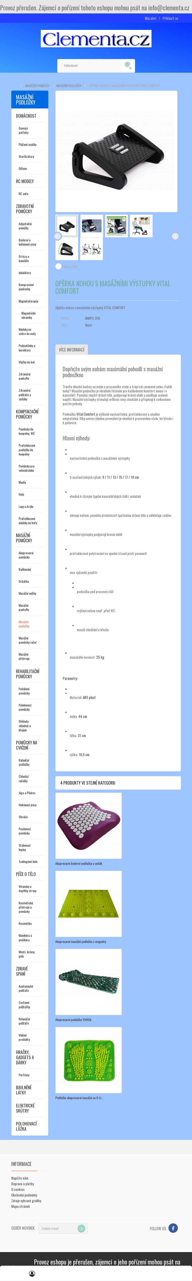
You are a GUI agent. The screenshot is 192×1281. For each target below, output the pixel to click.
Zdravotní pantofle (24, 376)
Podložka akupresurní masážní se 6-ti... (79, 1097)
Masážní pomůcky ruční (27, 640)
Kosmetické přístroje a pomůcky (26, 907)
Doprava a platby (22, 1183)
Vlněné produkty (24, 1037)
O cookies (18, 1189)
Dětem (23, 168)
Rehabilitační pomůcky (27, 673)
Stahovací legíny (24, 847)
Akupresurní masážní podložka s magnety (80, 941)
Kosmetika (25, 923)
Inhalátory (25, 272)
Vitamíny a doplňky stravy (27, 888)
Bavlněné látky (24, 1090)
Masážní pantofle (24, 607)
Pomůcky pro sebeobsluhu (26, 468)
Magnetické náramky (28, 315)
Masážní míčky (27, 593)
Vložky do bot (27, 361)
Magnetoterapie (28, 301)
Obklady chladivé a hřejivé (25, 725)
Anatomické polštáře (26, 988)
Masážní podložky (68, 86)
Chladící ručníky (24, 778)
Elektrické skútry (25, 1108)
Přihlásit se (170, 18)
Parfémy (24, 1074)
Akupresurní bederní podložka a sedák (78, 863)
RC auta (23, 193)
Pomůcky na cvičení (26, 745)
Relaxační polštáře (24, 1021)
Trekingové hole (28, 861)
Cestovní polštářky (24, 1004)
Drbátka (24, 581)
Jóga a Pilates (27, 792)
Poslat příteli (70, 266)
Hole (21, 494)
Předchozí (57, 236)
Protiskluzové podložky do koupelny (27, 449)
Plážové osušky (27, 144)
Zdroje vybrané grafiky (26, 1200)
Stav (64, 325)
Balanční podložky (24, 762)
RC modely (25, 181)
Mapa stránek (20, 1206)
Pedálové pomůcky (24, 690)
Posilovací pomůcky (25, 830)
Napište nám (19, 1178)
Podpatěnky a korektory (27, 347)
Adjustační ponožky (25, 225)
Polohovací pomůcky (25, 707)
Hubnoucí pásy (27, 804)
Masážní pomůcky (37, 86)
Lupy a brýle (26, 506)
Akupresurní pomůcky (26, 554)
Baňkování (25, 569)
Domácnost (26, 116)
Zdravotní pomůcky (25, 208)
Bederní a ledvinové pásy (27, 242)
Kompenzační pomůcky (27, 414)
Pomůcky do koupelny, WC (27, 431)
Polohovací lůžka (26, 1126)
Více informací (71, 350)
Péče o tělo (26, 874)
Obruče (23, 816)
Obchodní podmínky (24, 1194)
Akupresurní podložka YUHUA (73, 1019)
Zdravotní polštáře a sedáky (25, 394)
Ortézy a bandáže (24, 258)
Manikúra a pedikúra (25, 937)
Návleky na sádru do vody (27, 331)
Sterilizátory (26, 156)
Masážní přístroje (24, 656)
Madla (22, 482)
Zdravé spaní (22, 971)
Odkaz (65, 318)
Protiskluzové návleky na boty (28, 520)
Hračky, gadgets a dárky (25, 1057)
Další (175, 236)
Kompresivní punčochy (26, 286)
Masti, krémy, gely (27, 953)
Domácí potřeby (23, 130)
